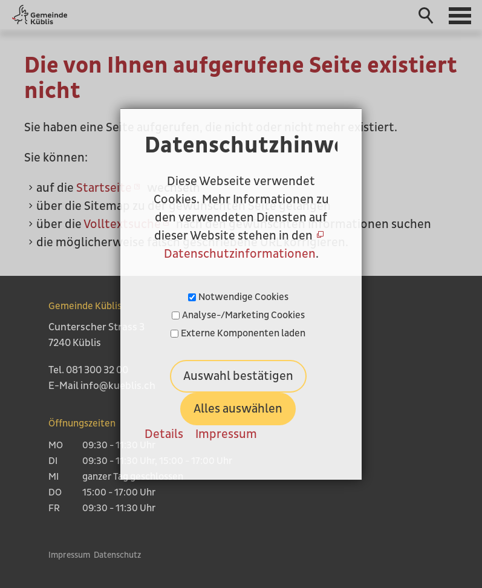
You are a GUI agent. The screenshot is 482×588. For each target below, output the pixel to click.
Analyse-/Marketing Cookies (243, 315)
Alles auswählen (238, 409)
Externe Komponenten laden (243, 333)
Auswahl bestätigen (238, 376)
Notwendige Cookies (243, 297)
